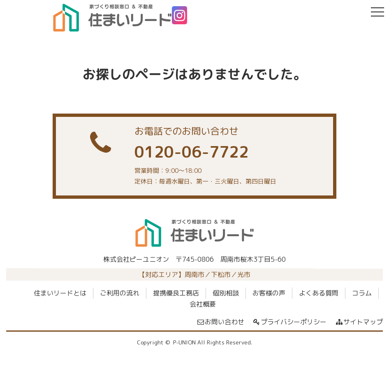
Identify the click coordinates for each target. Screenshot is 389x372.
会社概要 (203, 304)
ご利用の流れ (119, 293)
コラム (362, 293)
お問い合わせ (220, 321)
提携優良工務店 (176, 293)
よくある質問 (318, 293)
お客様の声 (268, 293)
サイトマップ (359, 321)
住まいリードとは (60, 293)
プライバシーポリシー (289, 321)
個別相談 (226, 293)
